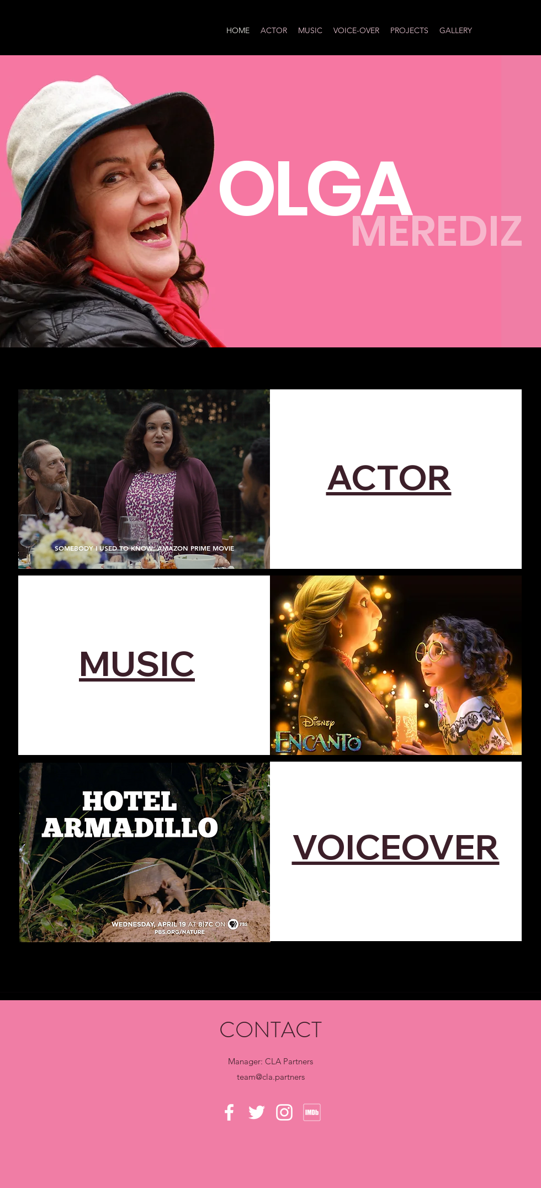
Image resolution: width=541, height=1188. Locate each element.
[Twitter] (257, 1112)
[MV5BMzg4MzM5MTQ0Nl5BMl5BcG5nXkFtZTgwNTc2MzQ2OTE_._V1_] (312, 1112)
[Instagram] (284, 1112)
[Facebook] (229, 1112)
